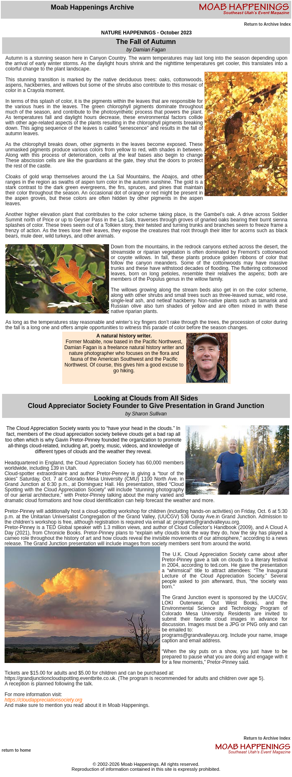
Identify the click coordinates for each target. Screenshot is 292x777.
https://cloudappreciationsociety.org (43, 700)
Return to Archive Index (267, 24)
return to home (16, 750)
